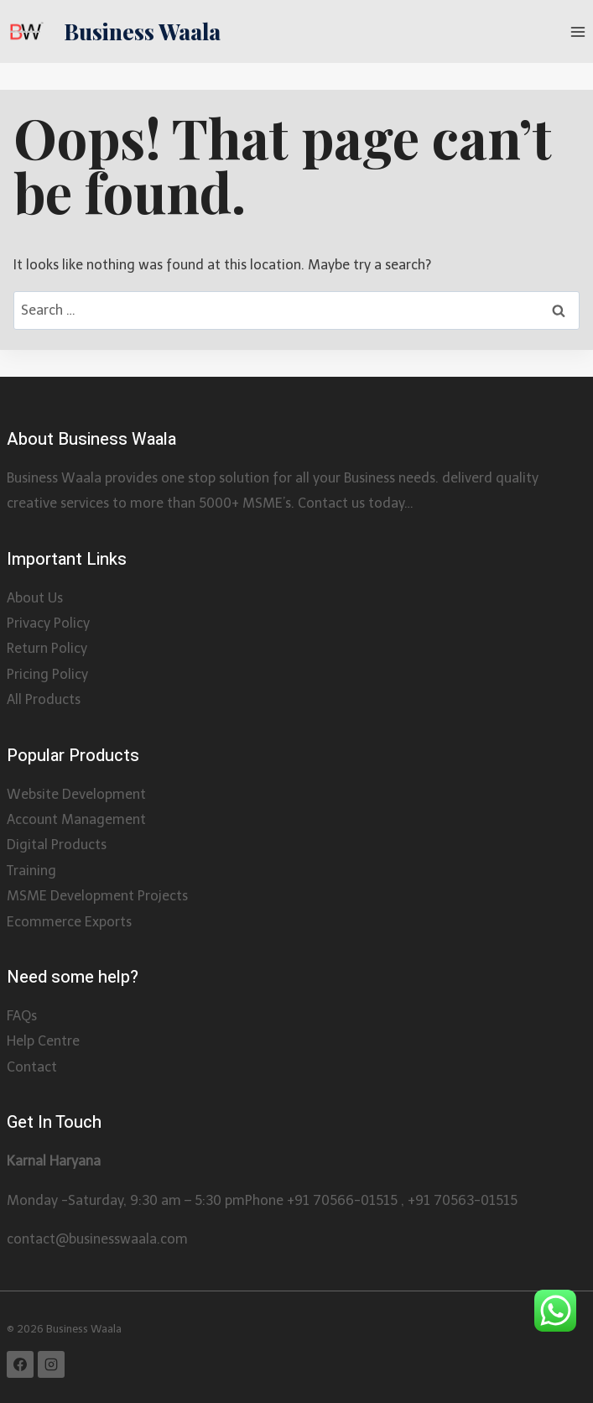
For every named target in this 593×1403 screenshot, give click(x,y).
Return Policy (47, 648)
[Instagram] (51, 1364)
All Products (44, 699)
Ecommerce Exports (69, 922)
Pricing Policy (47, 674)
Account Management (76, 819)
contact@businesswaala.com (97, 1239)
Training (31, 871)
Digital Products (57, 845)
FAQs (22, 1016)
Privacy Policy (48, 623)
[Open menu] (577, 31)
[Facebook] (20, 1364)
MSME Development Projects (97, 896)
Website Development (76, 794)
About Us (35, 598)
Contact (32, 1067)
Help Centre (43, 1041)
